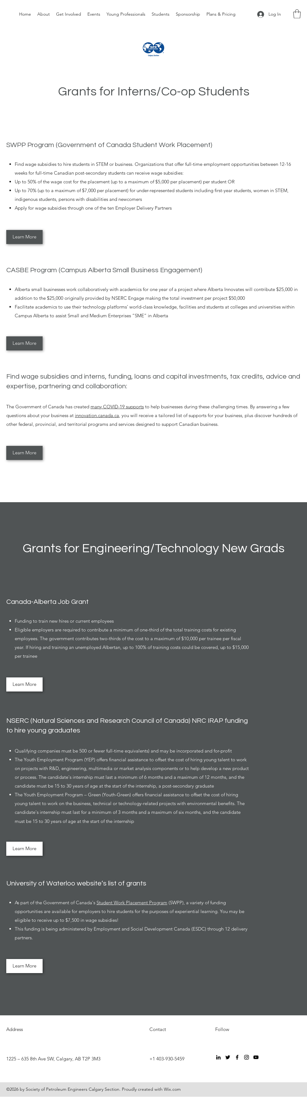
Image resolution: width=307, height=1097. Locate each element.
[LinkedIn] (218, 1057)
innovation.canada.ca (97, 415)
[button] (297, 13)
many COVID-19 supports (117, 407)
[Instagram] (246, 1057)
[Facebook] (237, 1057)
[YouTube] (256, 1057)
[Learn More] (24, 237)
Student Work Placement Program (131, 903)
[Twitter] (228, 1057)
